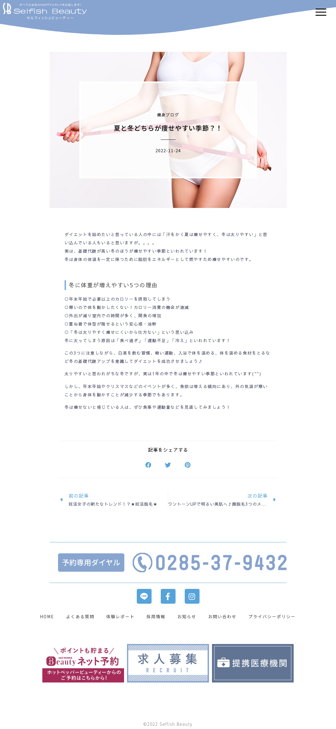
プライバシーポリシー (272, 616)
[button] (148, 465)
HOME (47, 616)
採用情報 (156, 616)
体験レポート (120, 616)
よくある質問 (80, 616)
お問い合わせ (222, 616)
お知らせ (186, 616)
